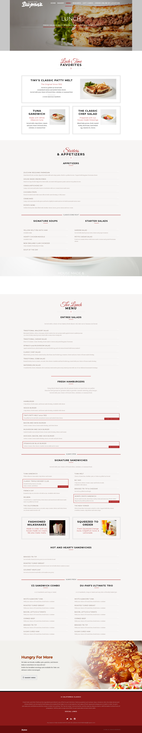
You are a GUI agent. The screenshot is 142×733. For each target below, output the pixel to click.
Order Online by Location (107, 3)
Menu (68, 3)
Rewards (77, 3)
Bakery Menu (29, 677)
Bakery (61, 3)
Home (53, 3)
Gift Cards (88, 3)
